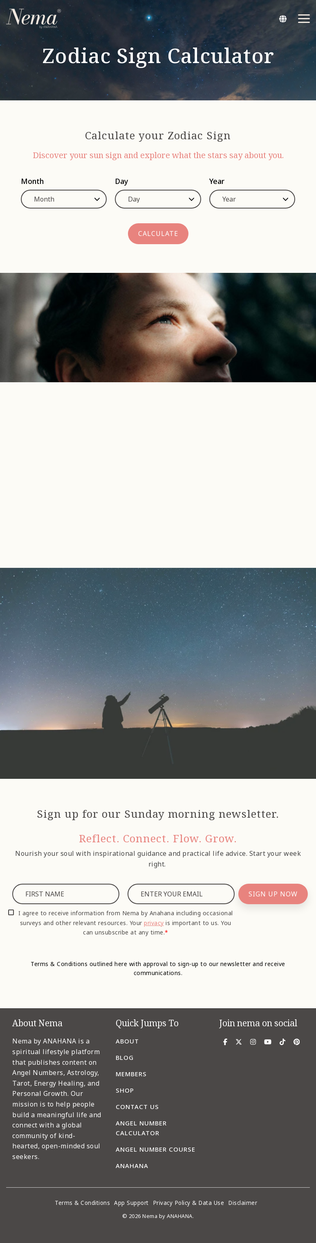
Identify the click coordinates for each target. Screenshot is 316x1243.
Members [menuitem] (131, 1074)
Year (216, 181)
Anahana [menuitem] (132, 1165)
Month (32, 181)
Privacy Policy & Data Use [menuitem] (188, 1203)
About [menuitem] (127, 1041)
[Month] (64, 199)
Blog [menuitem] (125, 1057)
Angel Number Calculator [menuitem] (142, 1128)
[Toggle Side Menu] (304, 18)
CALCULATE (158, 233)
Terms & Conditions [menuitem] (82, 1203)
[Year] (252, 199)
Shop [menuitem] (125, 1090)
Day (121, 181)
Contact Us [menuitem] (137, 1106)
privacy (154, 923)
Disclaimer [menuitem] (242, 1203)
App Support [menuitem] (131, 1203)
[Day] (158, 199)
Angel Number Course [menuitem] (155, 1149)
